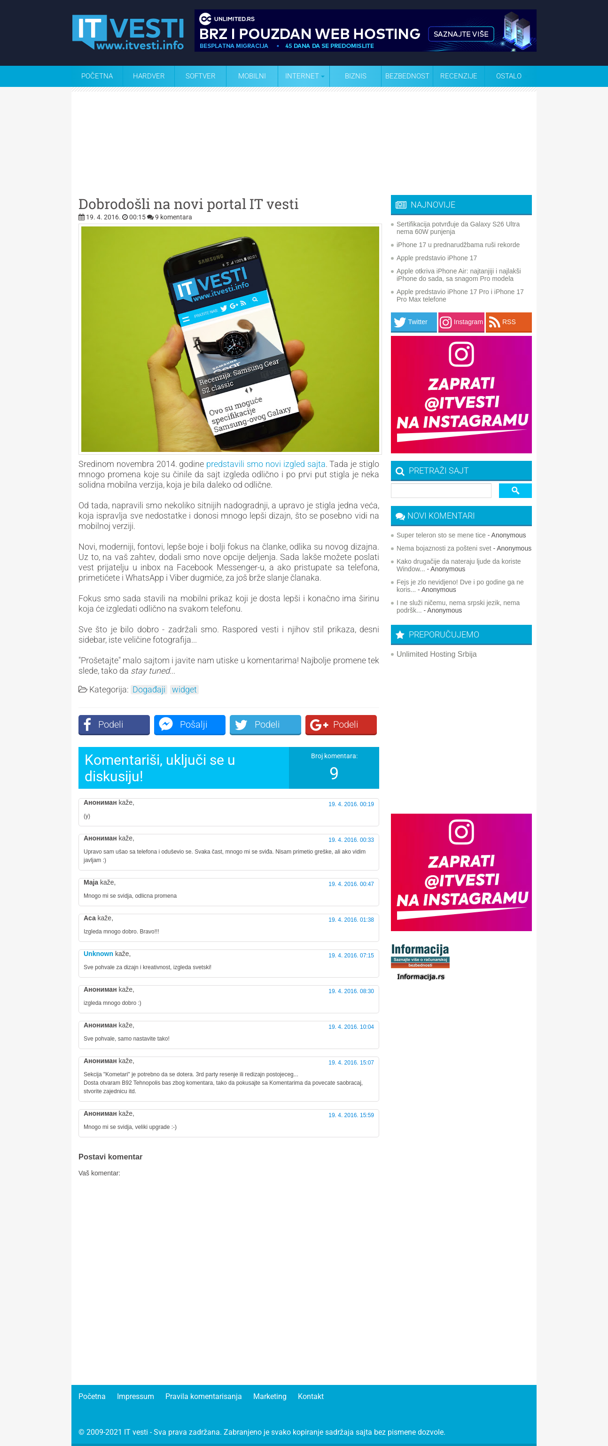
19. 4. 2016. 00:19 (351, 804)
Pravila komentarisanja (203, 1396)
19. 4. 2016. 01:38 (351, 920)
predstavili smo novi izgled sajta (265, 464)
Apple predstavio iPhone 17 (437, 258)
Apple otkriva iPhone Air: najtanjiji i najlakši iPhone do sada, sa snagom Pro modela (459, 274)
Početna (97, 76)
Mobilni (252, 76)
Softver (201, 76)
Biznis (355, 76)
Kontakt (311, 1396)
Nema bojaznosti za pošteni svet (444, 548)
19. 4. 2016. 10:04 (351, 1027)
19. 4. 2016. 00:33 (351, 840)
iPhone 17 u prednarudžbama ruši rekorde (458, 245)
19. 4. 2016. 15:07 (351, 1062)
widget (184, 689)
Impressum (135, 1396)
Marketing (270, 1396)
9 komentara (173, 217)
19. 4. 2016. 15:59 (351, 1115)
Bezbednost (407, 76)
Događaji (149, 689)
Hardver (149, 76)
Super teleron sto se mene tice (441, 535)
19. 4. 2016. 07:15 (351, 955)
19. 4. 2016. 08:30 (351, 991)
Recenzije (458, 76)
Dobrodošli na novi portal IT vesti (188, 204)
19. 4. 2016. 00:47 (351, 884)
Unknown (98, 953)
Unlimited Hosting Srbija (437, 654)
